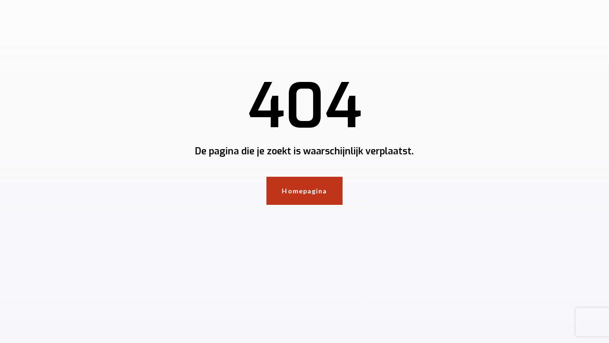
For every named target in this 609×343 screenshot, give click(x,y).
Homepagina (304, 191)
